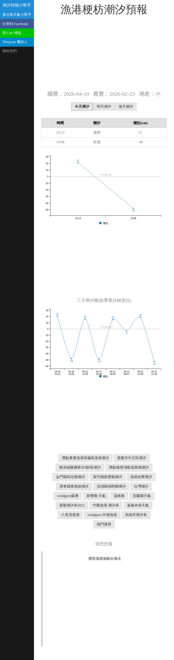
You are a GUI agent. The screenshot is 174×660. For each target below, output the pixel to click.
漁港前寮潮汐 (141, 477)
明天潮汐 (104, 106)
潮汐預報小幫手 (16, 5)
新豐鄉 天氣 (96, 496)
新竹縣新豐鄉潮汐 (107, 477)
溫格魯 (119, 496)
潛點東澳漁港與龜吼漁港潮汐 (85, 458)
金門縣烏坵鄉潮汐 (70, 477)
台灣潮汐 (141, 486)
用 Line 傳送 (12, 33)
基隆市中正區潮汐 (131, 458)
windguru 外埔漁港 (102, 515)
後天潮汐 (126, 106)
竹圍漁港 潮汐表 (106, 505)
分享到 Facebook (15, 24)
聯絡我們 (9, 51)
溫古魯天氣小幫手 (16, 14)
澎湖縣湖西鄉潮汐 (111, 486)
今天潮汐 (82, 106)
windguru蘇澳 (67, 496)
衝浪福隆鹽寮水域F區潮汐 (80, 467)
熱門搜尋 (104, 524)
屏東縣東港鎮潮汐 (74, 486)
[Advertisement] (104, 54)
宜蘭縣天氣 (142, 496)
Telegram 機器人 (15, 42)
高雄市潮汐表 (136, 515)
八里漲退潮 (70, 515)
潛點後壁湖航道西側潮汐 (129, 467)
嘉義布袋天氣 (138, 505)
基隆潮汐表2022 (72, 505)
